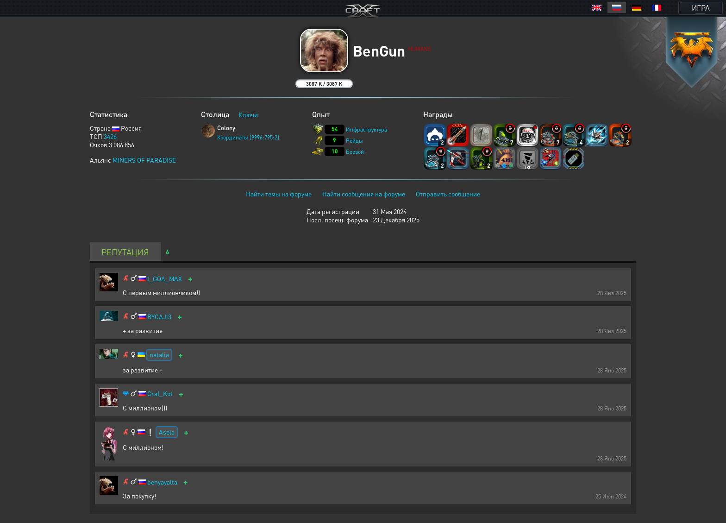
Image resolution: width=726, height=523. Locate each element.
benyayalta (162, 482)
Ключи (248, 114)
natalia (159, 354)
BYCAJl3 (159, 317)
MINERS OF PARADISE (144, 160)
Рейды (354, 140)
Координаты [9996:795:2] (248, 137)
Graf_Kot (160, 393)
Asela (167, 432)
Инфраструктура (366, 129)
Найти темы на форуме (279, 193)
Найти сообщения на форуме (363, 193)
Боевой (355, 151)
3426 (110, 136)
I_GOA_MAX (164, 279)
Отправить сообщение (448, 193)
